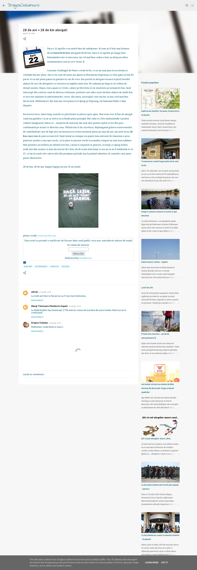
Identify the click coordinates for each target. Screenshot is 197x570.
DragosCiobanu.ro (23, 5)
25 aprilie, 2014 (55, 323)
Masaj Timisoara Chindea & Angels (49, 306)
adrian (34, 292)
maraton (54, 266)
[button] (24, 39)
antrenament (41, 266)
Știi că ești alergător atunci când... (156, 438)
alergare (28, 266)
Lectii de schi (147, 288)
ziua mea (65, 266)
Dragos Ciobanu (39, 323)
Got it (164, 562)
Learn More (151, 562)
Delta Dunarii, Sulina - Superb (154, 262)
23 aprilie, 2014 (45, 292)
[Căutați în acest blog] (180, 5)
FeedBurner (85, 258)
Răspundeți (37, 300)
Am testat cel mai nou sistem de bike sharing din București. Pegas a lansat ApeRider (157, 388)
